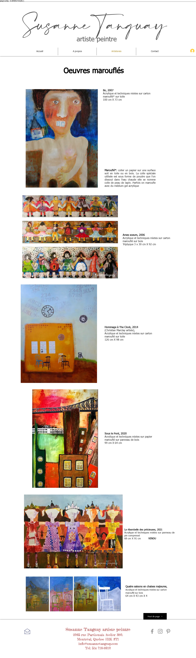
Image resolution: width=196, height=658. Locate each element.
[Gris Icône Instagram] (160, 631)
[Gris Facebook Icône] (152, 631)
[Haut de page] (155, 616)
